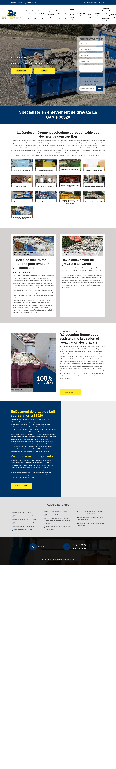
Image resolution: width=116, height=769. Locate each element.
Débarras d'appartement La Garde (56, 511)
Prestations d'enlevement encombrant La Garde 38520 (91, 524)
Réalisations (21, 71)
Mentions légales (68, 559)
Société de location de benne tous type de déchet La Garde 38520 (90, 512)
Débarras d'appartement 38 (51, 14)
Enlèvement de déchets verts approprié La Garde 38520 (90, 518)
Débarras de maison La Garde (23, 530)
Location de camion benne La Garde (25, 519)
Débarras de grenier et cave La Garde (25, 523)
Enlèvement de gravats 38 (90, 14)
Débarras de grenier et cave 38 (72, 15)
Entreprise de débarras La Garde (24, 526)
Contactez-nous (21, 485)
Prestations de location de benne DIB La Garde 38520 (58, 528)
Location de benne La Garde (23, 512)
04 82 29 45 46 (18, 2)
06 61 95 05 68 (32, 2)
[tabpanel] (82, 357)
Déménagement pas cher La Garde (25, 516)
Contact (44, 71)
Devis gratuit (70, 392)
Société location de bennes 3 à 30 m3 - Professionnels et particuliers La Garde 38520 (58, 520)
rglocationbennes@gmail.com (96, 2)
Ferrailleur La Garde (52, 515)
